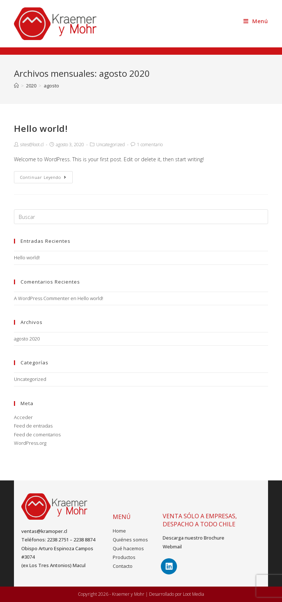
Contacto (123, 566)
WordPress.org (30, 443)
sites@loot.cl (32, 144)
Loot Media (193, 594)
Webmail (172, 546)
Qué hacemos (128, 548)
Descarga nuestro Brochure (193, 537)
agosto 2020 (27, 338)
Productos (124, 557)
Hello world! (41, 128)
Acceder (23, 417)
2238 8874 (84, 539)
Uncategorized (110, 144)
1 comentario (150, 144)
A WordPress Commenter (41, 298)
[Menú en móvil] (255, 21)
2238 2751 (58, 539)
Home (119, 530)
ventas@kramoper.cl (44, 531)
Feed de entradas (33, 425)
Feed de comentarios (37, 434)
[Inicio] (16, 85)
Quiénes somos (130, 539)
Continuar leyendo (43, 177)
